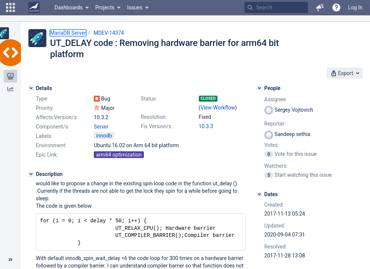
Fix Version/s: (157, 126)
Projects (104, 7)
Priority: (45, 108)
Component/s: (52, 127)
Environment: (51, 145)
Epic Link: (47, 155)
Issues (134, 7)
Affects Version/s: (57, 117)
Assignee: (275, 99)
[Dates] (259, 194)
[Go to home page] (34, 7)
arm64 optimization (119, 155)
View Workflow (218, 108)
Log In (355, 7)
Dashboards (69, 7)
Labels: (44, 136)
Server (101, 127)
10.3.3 (206, 126)
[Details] (31, 88)
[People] (259, 88)
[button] (10, 7)
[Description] (31, 174)
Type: (42, 99)
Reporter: (275, 124)
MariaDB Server (68, 33)
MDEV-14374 (108, 33)
